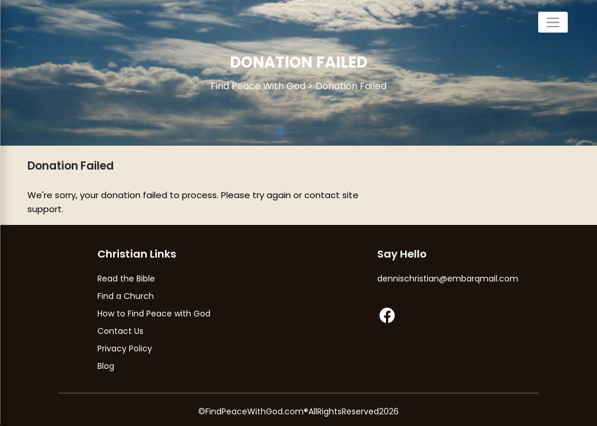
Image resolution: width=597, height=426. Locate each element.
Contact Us (120, 331)
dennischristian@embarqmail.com (447, 278)
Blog (105, 366)
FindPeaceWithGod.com (254, 411)
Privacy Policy (124, 348)
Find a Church (125, 296)
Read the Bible (126, 278)
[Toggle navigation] (553, 22)
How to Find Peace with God (153, 313)
